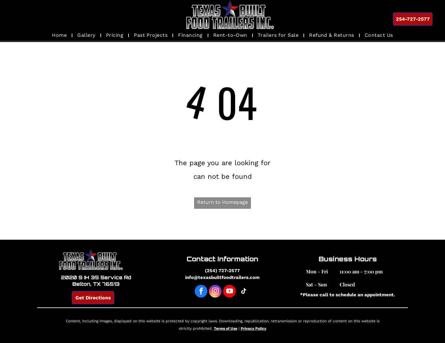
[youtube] (229, 292)
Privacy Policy (253, 328)
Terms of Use (225, 328)
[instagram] (215, 292)
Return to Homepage (222, 202)
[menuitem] (60, 35)
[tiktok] (243, 292)
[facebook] (201, 292)
